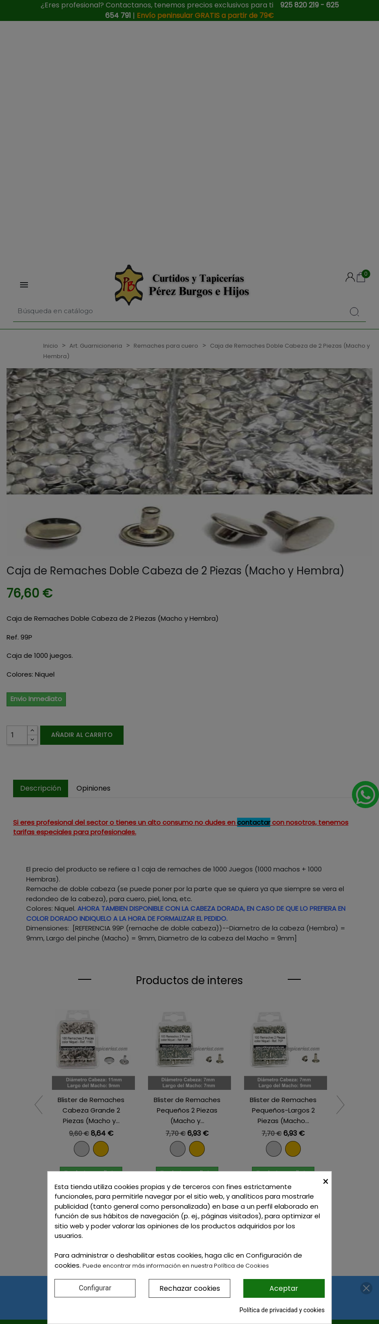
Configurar (95, 1288)
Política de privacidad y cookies (281, 1310)
